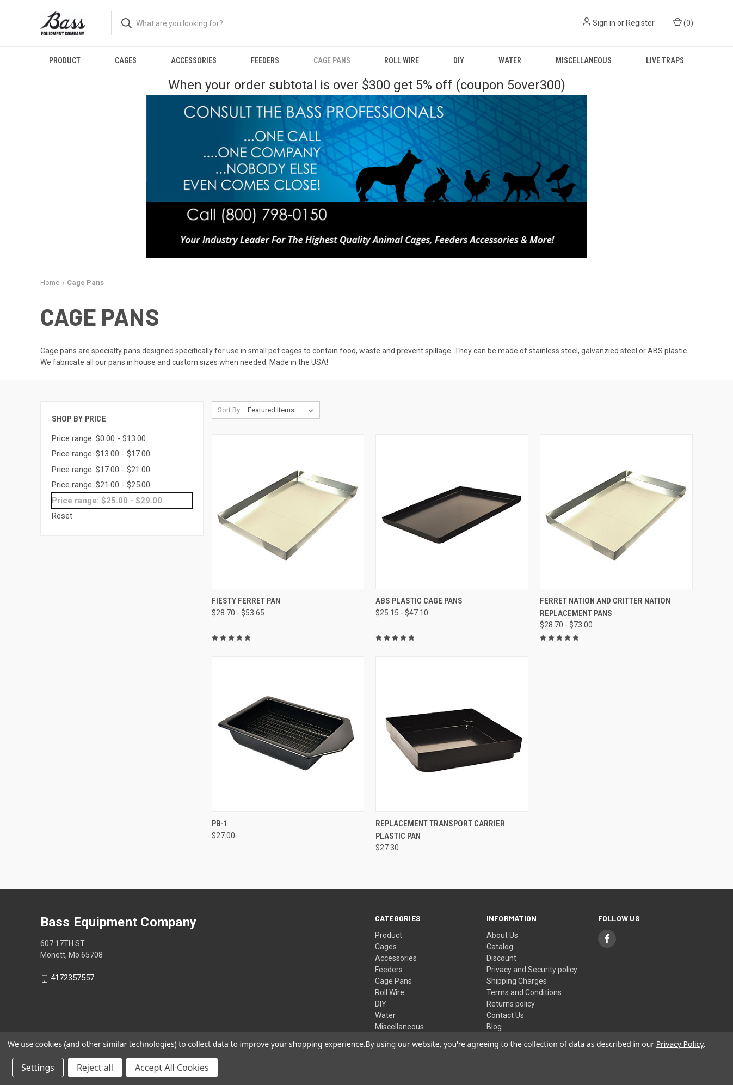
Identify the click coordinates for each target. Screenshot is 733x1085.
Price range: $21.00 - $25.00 (101, 485)
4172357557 (72, 978)
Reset (62, 516)
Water (509, 60)
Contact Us (505, 1015)
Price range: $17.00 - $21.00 (101, 469)
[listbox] (282, 410)
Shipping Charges (516, 981)
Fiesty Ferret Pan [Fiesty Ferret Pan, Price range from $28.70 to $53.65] (246, 601)
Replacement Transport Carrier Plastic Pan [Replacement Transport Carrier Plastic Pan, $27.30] (440, 830)
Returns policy (510, 1003)
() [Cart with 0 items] (683, 22)
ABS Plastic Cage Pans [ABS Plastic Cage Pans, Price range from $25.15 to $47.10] (419, 601)
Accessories (194, 60)
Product (65, 60)
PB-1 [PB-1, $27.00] (220, 823)
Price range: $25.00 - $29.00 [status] (107, 500)
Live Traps (665, 60)
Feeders (265, 60)
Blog (494, 1026)
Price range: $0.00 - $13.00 (99, 438)
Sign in (604, 23)
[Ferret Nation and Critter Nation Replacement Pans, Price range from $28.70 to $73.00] (616, 511)
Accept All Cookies (172, 1068)
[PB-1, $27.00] (288, 734)
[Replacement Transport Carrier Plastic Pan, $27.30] (452, 734)
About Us (502, 935)
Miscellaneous (584, 60)
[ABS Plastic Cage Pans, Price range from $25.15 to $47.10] (452, 511)
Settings (37, 1068)
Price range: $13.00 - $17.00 (101, 454)
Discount (501, 958)
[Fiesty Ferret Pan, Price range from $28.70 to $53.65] (288, 511)
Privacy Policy (680, 1044)
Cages (126, 60)
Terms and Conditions (524, 992)
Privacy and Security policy (531, 969)
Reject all (95, 1068)
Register (640, 23)
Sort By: (230, 410)
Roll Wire (401, 60)
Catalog (499, 946)
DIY (458, 60)
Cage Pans (331, 60)
